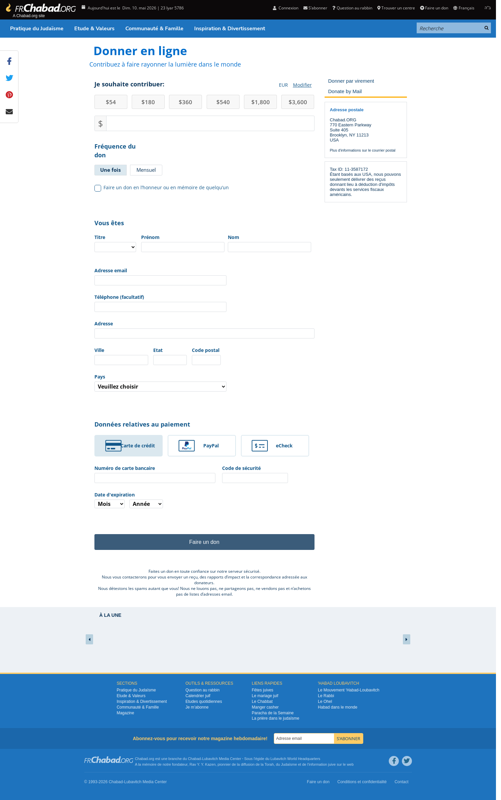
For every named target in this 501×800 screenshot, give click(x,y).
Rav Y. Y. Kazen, (203, 764)
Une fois (110, 169)
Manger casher (265, 707)
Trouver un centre (396, 8)
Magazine (125, 713)
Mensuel (146, 169)
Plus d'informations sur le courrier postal (362, 150)
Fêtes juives (262, 690)
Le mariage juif (265, 695)
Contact (401, 781)
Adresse (103, 323)
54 (111, 102)
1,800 (260, 102)
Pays (99, 376)
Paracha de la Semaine (273, 713)
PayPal (211, 445)
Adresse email (110, 270)
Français (463, 8)
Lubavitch (210, 759)
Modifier (302, 85)
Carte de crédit (138, 445)
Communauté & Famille (154, 28)
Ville (99, 350)
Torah (269, 764)
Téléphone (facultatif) (119, 297)
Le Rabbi (326, 695)
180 (148, 102)
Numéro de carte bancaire (124, 468)
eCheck (284, 445)
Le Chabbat (262, 701)
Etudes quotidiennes (203, 701)
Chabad (194, 759)
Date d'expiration (114, 494)
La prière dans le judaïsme (275, 718)
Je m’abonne (197, 707)
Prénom (150, 237)
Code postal (205, 350)
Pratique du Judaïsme (37, 28)
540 (223, 102)
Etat (158, 350)
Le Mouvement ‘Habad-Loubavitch (348, 690)
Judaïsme (289, 764)
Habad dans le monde (337, 707)
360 (185, 102)
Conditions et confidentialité (362, 781)
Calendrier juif (197, 695)
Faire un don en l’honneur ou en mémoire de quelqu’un (162, 187)
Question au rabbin (352, 8)
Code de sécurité (241, 468)
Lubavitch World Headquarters (295, 759)
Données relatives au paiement (142, 424)
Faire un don (434, 8)
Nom (233, 237)
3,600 (298, 102)
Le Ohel (325, 701)
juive (332, 764)
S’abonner (315, 8)
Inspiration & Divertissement (229, 28)
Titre (99, 237)
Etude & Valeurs (94, 28)
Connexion (285, 8)
